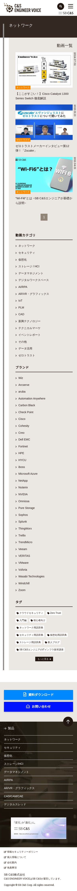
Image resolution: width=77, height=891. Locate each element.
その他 (22, 341)
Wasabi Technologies (31, 576)
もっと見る (43, 659)
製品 (11, 728)
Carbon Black (26, 405)
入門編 (23, 620)
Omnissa (23, 501)
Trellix (22, 535)
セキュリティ (26, 252)
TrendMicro (25, 542)
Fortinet (23, 446)
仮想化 (22, 259)
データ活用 (25, 348)
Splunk (22, 521)
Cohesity (23, 425)
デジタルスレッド (15, 804)
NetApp (23, 480)
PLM (21, 307)
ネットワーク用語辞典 (31, 627)
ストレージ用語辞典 (30, 642)
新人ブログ (54, 642)
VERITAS (24, 555)
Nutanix (23, 487)
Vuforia (22, 569)
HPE (21, 453)
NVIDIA (23, 494)
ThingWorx (25, 528)
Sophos (23, 514)
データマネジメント (30, 273)
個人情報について (16, 857)
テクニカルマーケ (29, 328)
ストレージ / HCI (28, 266)
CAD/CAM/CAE (13, 796)
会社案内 (12, 862)
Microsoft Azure (27, 473)
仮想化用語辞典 (58, 635)
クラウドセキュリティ (31, 613)
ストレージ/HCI (13, 763)
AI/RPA (22, 286)
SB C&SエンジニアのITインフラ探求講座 (41, 649)
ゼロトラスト (26, 355)
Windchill (23, 583)
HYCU (22, 460)
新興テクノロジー (29, 321)
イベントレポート (29, 334)
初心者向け (39, 620)
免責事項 (12, 867)
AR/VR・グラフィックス (33, 293)
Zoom (22, 590)
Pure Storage (26, 508)
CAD (21, 314)
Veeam (22, 549)
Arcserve (23, 384)
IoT (20, 300)
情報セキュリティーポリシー (22, 851)
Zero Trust (55, 613)
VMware (23, 562)
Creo (21, 432)
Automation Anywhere (31, 398)
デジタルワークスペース (33, 280)
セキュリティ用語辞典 (31, 635)
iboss (21, 467)
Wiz (20, 378)
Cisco (21, 418)
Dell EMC (24, 439)
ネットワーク (26, 245)
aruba (22, 391)
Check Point (25, 412)
